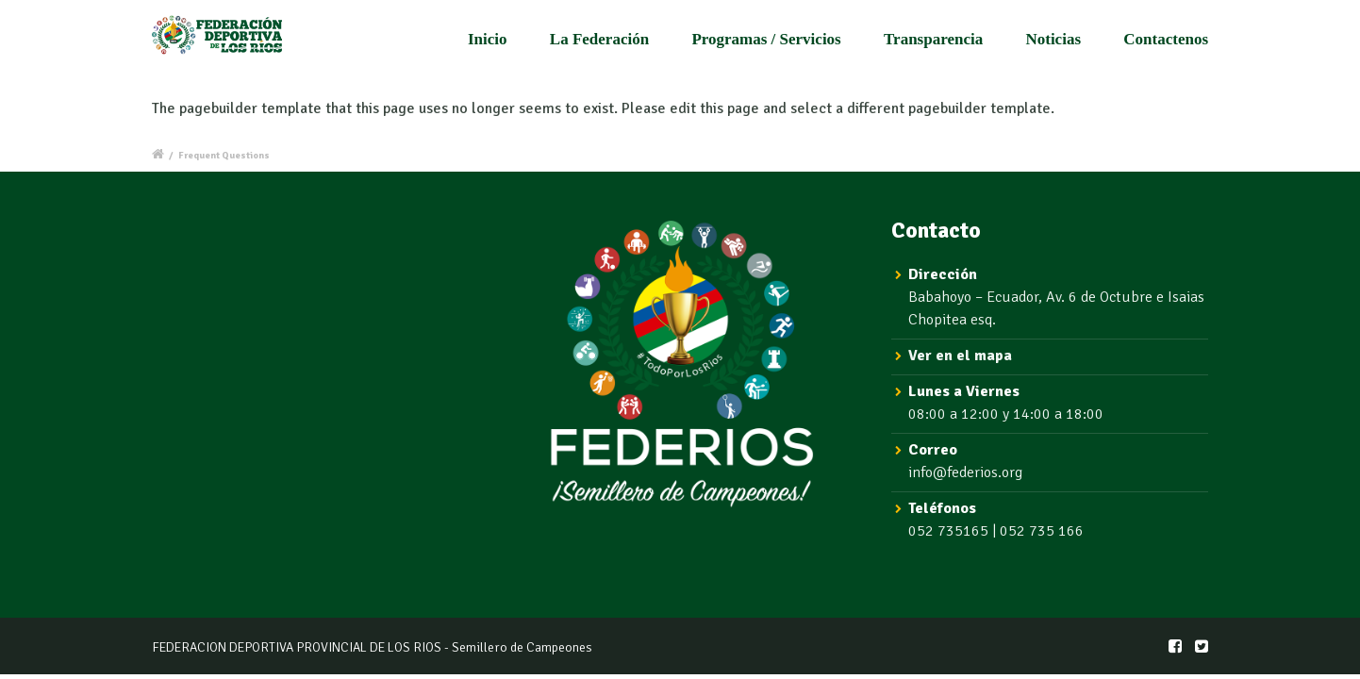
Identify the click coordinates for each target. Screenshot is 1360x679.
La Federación (599, 39)
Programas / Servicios (765, 39)
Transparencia (933, 39)
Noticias (1053, 39)
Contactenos (1165, 39)
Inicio (487, 39)
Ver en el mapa (960, 355)
